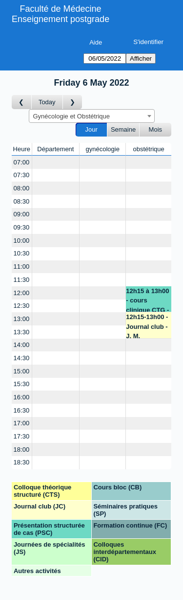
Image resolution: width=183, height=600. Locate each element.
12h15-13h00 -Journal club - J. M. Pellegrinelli (147, 325)
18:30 (22, 462)
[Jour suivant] (72, 102)
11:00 (22, 266)
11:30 (22, 279)
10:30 (22, 253)
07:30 (22, 175)
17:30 (22, 436)
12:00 (22, 293)
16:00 (22, 397)
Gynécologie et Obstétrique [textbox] (71, 116)
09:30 (22, 227)
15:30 (22, 384)
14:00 (22, 344)
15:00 (22, 371)
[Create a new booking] (56, 162)
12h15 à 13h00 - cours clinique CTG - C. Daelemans (147, 299)
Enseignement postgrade (60, 19)
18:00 (22, 449)
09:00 (22, 214)
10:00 (22, 240)
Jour (91, 129)
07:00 (22, 162)
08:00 (22, 188)
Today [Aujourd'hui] (47, 102)
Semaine (123, 129)
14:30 (22, 358)
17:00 (22, 423)
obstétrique (148, 149)
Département (55, 149)
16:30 (22, 410)
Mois (155, 129)
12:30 (22, 305)
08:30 (22, 201)
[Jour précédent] (22, 102)
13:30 (22, 332)
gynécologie (103, 149)
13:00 (22, 319)
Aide (95, 42)
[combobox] (92, 116)
